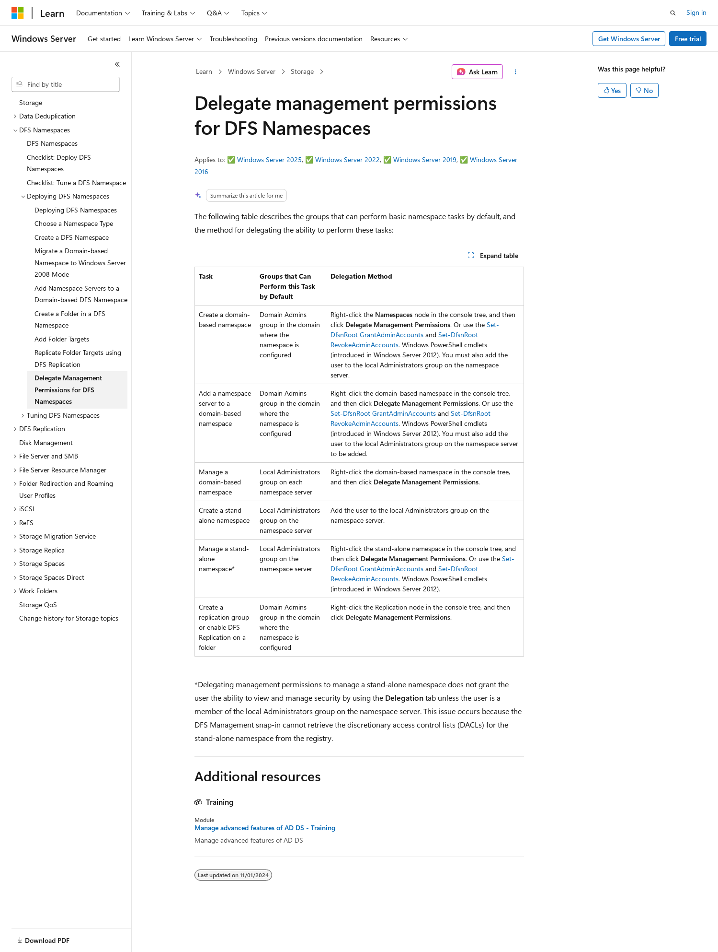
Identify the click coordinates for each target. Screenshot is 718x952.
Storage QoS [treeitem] (38, 604)
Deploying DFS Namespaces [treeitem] (75, 209)
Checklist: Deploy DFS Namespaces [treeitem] (59, 163)
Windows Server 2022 (347, 159)
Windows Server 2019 (424, 159)
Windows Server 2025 (269, 159)
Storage (302, 71)
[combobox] (65, 84)
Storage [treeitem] (30, 102)
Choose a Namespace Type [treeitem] (73, 223)
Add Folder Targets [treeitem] (61, 338)
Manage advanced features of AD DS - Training (264, 827)
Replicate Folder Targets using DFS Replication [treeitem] (77, 358)
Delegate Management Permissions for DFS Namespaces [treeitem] (68, 389)
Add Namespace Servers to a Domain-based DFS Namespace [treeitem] (80, 294)
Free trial (688, 38)
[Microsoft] (17, 13)
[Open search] (673, 13)
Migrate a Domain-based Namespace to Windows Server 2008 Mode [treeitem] (80, 262)
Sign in (696, 12)
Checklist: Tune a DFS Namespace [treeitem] (76, 182)
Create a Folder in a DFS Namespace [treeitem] (69, 319)
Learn (204, 71)
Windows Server (251, 71)
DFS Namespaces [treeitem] (52, 143)
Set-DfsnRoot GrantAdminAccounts (383, 413)
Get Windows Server (629, 38)
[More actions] (515, 72)
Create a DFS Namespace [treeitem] (71, 237)
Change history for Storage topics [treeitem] (68, 618)
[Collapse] (117, 64)
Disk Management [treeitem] (46, 442)
